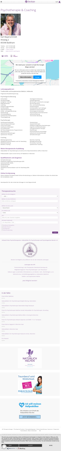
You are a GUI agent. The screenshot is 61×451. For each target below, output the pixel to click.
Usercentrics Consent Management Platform (33, 80)
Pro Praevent (5, 338)
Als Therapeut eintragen (7, 429)
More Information (25, 77)
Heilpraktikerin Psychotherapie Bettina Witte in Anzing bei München (20, 315)
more (50, 445)
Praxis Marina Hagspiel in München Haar (13, 324)
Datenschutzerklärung (42, 429)
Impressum (50, 429)
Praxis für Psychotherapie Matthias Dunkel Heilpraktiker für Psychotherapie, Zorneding (25, 310)
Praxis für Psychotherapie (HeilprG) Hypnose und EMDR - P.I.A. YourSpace (21, 319)
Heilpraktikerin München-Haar (10, 329)
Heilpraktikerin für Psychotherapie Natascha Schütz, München (18, 333)
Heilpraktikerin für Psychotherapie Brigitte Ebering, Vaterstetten (19, 301)
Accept (37, 77)
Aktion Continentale (32, 430)
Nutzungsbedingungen (30, 429)
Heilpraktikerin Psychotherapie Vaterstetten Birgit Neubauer (18, 305)
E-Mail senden (9, 49)
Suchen (55, 232)
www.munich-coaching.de (13, 51)
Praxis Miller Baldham (7, 296)
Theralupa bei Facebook (19, 429)
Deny (10, 445)
